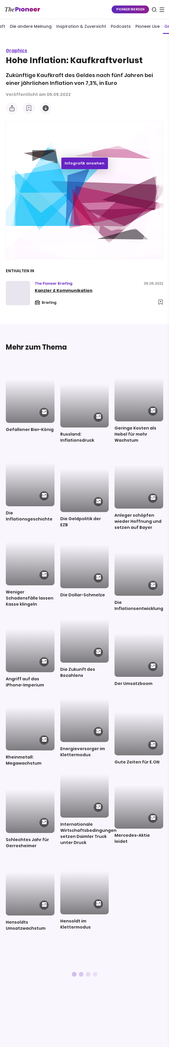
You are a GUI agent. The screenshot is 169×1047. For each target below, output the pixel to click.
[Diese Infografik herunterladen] (45, 108)
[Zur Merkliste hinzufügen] (29, 108)
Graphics (16, 50)
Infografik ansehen (84, 163)
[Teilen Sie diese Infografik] (12, 108)
